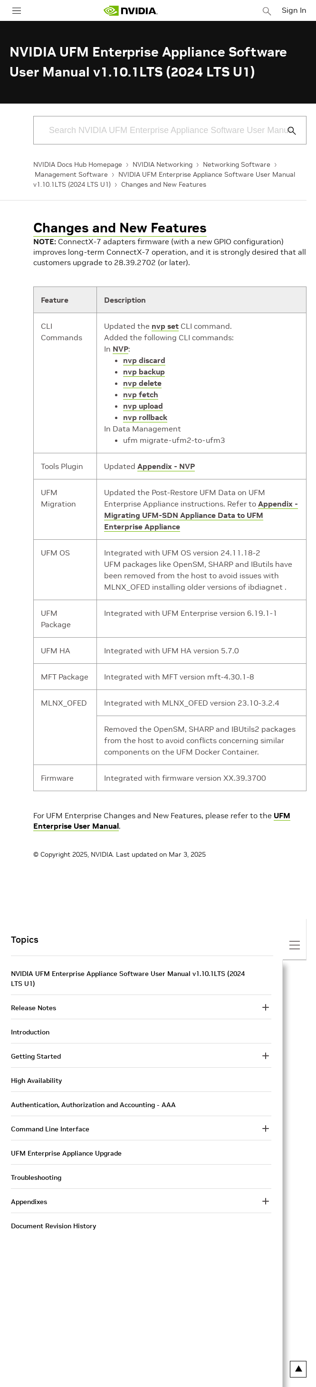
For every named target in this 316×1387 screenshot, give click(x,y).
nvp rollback (145, 417)
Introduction (30, 1032)
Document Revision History (53, 1226)
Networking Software (236, 164)
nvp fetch (140, 394)
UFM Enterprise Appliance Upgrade (66, 1153)
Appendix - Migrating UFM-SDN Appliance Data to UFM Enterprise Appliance (201, 515)
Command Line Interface (50, 1129)
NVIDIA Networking (162, 164)
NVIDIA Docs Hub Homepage (77, 164)
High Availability (36, 1080)
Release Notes (33, 1008)
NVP (120, 349)
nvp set (165, 326)
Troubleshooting (36, 1177)
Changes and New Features (163, 184)
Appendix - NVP (166, 466)
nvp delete (142, 383)
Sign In (294, 10)
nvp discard (144, 360)
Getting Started (36, 1056)
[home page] (131, 11)
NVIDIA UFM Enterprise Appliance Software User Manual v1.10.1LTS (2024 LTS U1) (128, 978)
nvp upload (143, 406)
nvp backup (144, 371)
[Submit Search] (286, 130)
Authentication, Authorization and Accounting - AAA (93, 1104)
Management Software (71, 174)
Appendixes (29, 1201)
